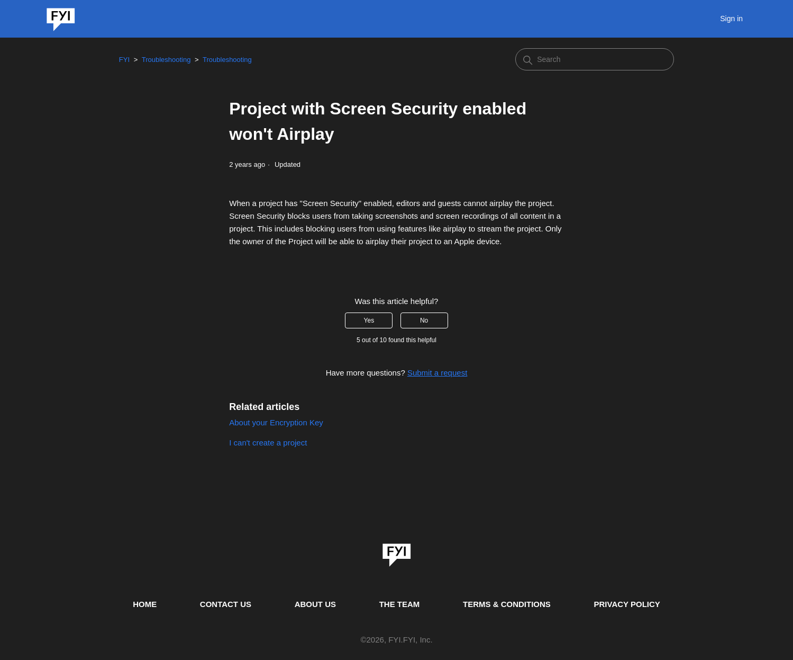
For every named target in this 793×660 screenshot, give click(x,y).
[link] (397, 551)
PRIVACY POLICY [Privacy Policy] (627, 604)
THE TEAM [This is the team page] (399, 604)
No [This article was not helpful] (424, 320)
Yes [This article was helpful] (369, 320)
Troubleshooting (166, 60)
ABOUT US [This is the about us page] (315, 604)
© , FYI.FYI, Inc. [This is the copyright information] (396, 640)
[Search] (594, 59)
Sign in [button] (731, 18)
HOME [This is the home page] (145, 604)
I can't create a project (268, 442)
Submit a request (437, 372)
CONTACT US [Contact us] (225, 604)
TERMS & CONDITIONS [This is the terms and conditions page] (507, 604)
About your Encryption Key (276, 422)
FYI (124, 60)
